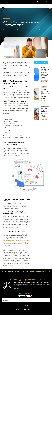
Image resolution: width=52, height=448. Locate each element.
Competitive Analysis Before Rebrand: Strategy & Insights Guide (45, 112)
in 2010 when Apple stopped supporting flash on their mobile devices (16, 240)
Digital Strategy (36, 29)
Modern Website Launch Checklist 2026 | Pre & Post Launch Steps (45, 92)
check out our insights (14, 227)
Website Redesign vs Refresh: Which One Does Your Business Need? (45, 72)
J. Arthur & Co (16, 258)
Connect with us (7, 260)
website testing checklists (12, 253)
